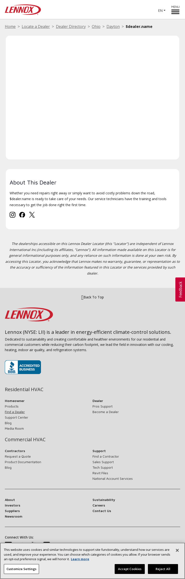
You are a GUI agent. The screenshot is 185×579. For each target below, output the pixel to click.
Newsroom (13, 516)
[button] (180, 289)
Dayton (113, 26)
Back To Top (92, 297)
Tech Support (102, 467)
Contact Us (101, 511)
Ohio (96, 26)
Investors (12, 505)
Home (10, 26)
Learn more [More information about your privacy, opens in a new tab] (80, 561)
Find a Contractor (105, 456)
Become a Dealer (105, 412)
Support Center (16, 417)
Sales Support (103, 462)
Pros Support (102, 406)
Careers (98, 505)
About (10, 500)
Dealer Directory (71, 26)
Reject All (163, 571)
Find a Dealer (15, 412)
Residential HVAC (24, 389)
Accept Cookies (130, 571)
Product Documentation (23, 462)
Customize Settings (21, 571)
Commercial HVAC (25, 439)
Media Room (14, 428)
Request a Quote (18, 456)
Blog (8, 423)
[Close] (177, 552)
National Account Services (112, 478)
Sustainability (103, 500)
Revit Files (100, 473)
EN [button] (160, 10)
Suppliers (12, 511)
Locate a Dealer (36, 26)
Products (12, 406)
